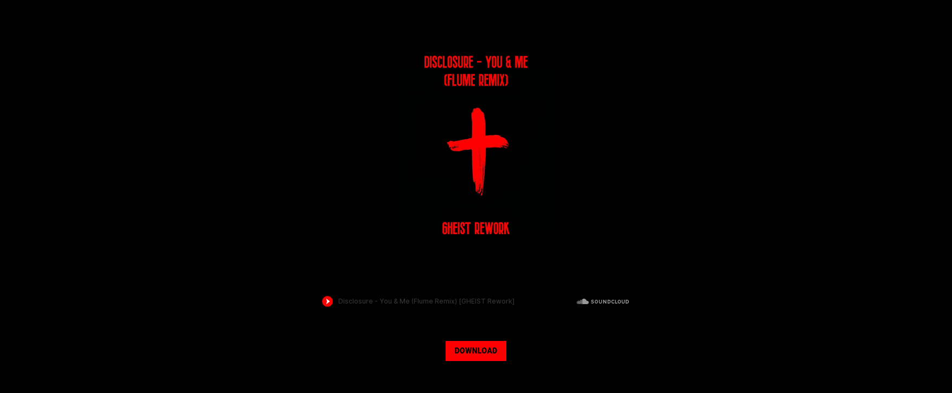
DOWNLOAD (476, 351)
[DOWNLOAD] (476, 349)
